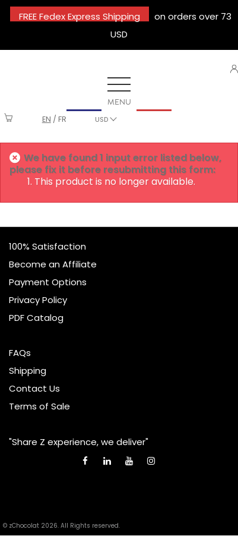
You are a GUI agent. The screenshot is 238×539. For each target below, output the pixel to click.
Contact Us (34, 388)
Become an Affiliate (53, 264)
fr (62, 119)
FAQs (20, 352)
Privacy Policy (38, 300)
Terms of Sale (39, 406)
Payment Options (48, 282)
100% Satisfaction (47, 246)
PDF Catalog (36, 317)
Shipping (27, 370)
